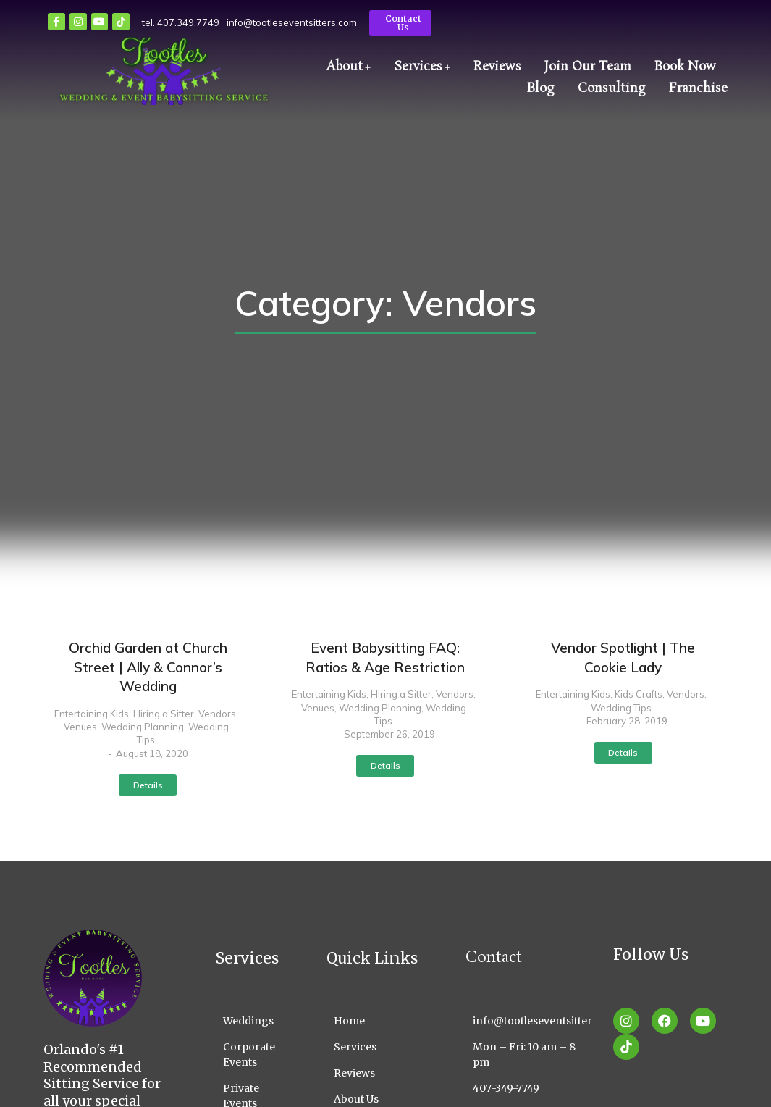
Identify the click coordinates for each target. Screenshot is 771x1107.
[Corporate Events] (250, 1055)
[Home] (374, 1021)
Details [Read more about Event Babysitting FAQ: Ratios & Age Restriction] (385, 765)
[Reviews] (374, 1073)
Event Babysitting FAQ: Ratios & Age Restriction (385, 657)
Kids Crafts (638, 694)
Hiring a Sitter (163, 713)
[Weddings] (250, 1021)
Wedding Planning (142, 726)
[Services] (374, 1047)
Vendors (217, 713)
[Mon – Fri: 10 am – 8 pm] (528, 1055)
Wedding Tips (621, 708)
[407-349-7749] (528, 1088)
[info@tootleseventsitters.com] (528, 1021)
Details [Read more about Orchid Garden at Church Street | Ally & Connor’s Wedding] (148, 785)
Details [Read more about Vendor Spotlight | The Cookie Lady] (623, 752)
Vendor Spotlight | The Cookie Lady (623, 657)
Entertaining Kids (91, 713)
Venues (80, 726)
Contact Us (403, 23)
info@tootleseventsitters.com (292, 22)
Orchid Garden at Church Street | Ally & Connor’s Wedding (148, 667)
